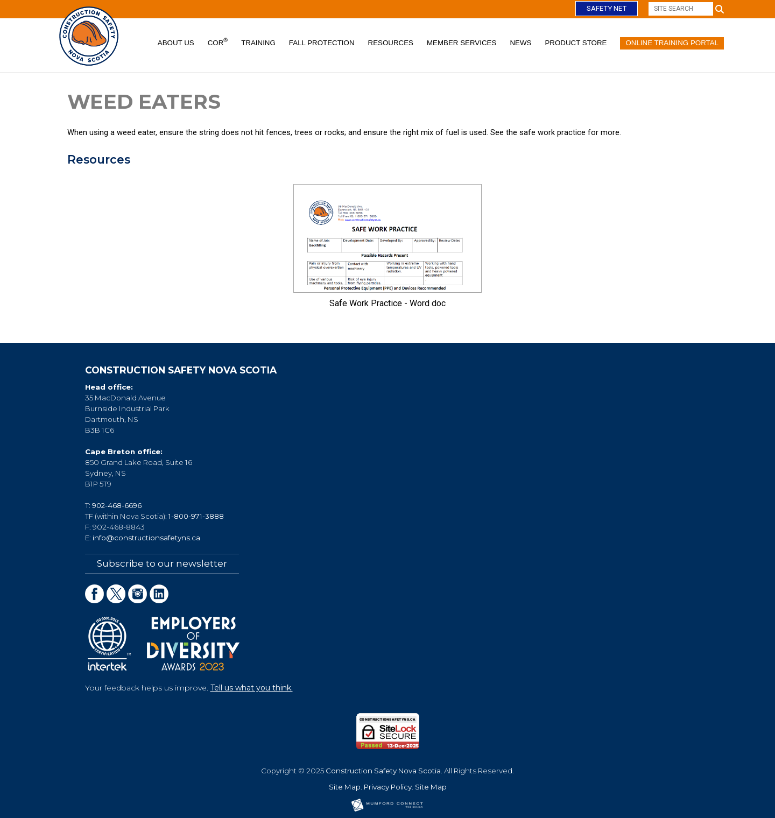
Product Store (576, 43)
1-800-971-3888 (196, 516)
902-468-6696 (117, 505)
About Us (176, 43)
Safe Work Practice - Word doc (387, 303)
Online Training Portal (671, 43)
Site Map (345, 786)
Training (258, 43)
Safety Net (606, 8)
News (520, 43)
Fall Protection (322, 43)
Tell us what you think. (251, 687)
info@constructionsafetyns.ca (146, 537)
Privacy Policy (388, 786)
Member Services (461, 43)
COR (218, 42)
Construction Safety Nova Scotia (383, 770)
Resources (390, 43)
